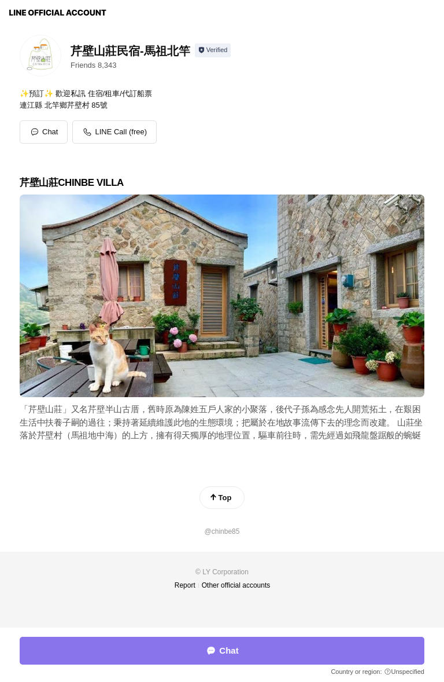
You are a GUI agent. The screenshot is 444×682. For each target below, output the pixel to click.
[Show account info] (213, 50)
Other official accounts (236, 585)
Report (185, 585)
